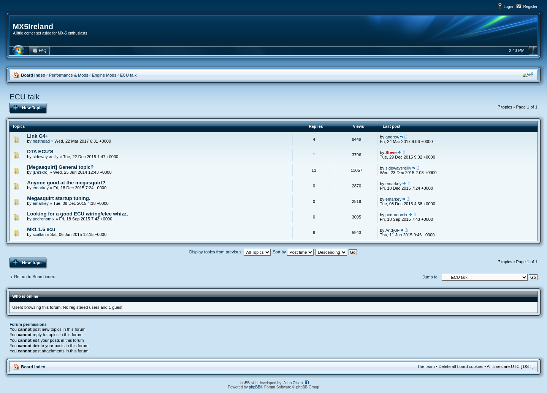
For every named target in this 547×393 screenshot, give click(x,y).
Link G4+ (37, 136)
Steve (390, 152)
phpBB (254, 387)
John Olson (293, 383)
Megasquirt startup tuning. (58, 198)
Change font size (528, 74)
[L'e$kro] (41, 172)
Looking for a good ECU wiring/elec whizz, (77, 214)
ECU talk (128, 75)
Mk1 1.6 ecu (41, 229)
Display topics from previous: (230, 252)
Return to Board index (34, 276)
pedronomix (43, 219)
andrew (392, 137)
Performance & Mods (68, 75)
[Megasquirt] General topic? (60, 167)
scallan (39, 234)
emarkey (41, 187)
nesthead (41, 141)
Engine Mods (104, 75)
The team (425, 366)
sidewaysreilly (46, 156)
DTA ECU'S (40, 151)
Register (530, 7)
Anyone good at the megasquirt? (66, 182)
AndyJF (392, 230)
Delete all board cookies (461, 366)
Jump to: (431, 277)
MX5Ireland (33, 26)
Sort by (293, 252)
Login (508, 7)
